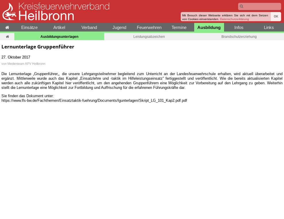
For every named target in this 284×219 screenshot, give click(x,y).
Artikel (59, 27)
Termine (179, 27)
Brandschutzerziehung (239, 36)
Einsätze (29, 27)
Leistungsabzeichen (149, 36)
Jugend (119, 27)
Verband (89, 27)
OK (276, 16)
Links (269, 27)
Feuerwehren (149, 27)
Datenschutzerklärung (234, 19)
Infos (239, 27)
